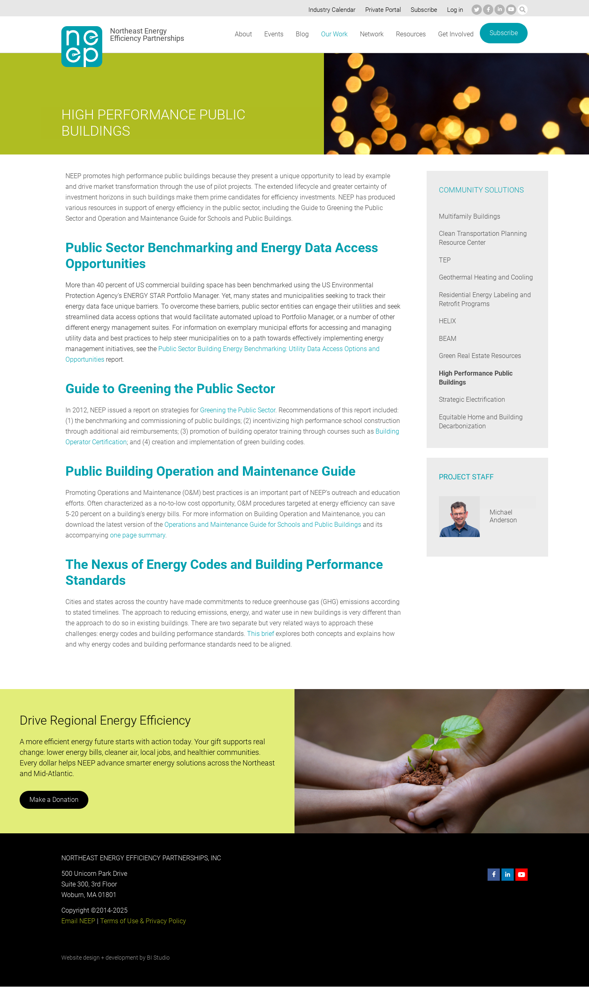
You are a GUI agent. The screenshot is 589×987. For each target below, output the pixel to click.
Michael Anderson (503, 516)
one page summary (136, 535)
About (243, 34)
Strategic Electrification (472, 399)
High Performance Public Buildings (476, 377)
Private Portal (381, 9)
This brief (259, 634)
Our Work (333, 34)
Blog (301, 34)
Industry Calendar (329, 9)
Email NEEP (78, 921)
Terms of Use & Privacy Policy (142, 921)
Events (273, 34)
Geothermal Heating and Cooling (485, 277)
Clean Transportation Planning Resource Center (482, 238)
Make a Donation (53, 799)
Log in (454, 9)
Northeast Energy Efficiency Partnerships (147, 35)
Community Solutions (481, 190)
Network (371, 34)
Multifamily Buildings (469, 216)
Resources (411, 34)
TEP (445, 260)
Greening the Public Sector (237, 410)
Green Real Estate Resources (480, 356)
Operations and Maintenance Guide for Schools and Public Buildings (260, 524)
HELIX (447, 321)
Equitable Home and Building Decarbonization (480, 421)
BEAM (447, 338)
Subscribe (422, 9)
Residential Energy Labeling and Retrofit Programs (484, 299)
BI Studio (158, 957)
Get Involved (455, 34)
